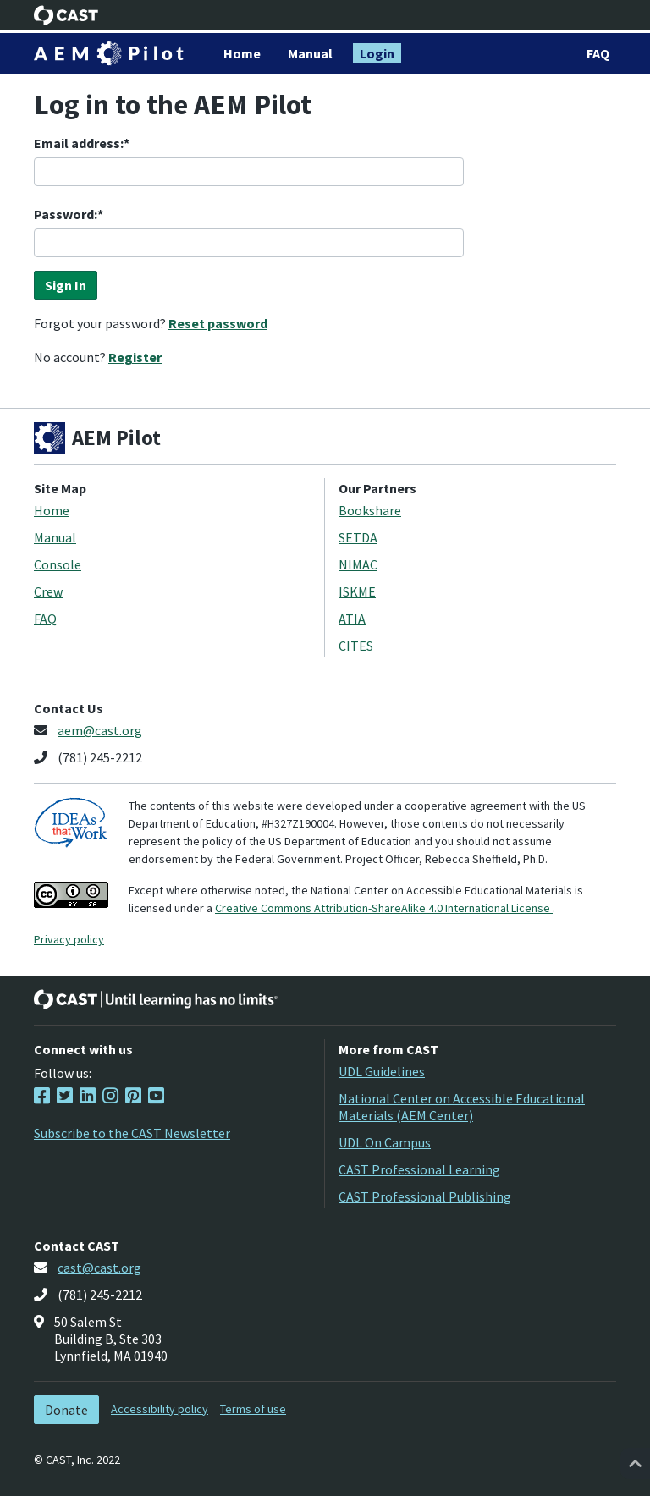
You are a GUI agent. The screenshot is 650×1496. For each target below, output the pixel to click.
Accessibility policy (159, 1408)
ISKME (357, 591)
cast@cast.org (99, 1267)
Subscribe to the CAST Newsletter (132, 1133)
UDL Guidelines (382, 1071)
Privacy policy (69, 939)
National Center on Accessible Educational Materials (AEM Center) (462, 1107)
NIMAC (358, 564)
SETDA (358, 537)
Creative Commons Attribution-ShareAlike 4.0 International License (384, 908)
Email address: (79, 143)
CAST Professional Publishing (425, 1196)
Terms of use (253, 1408)
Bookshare (370, 510)
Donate (66, 1409)
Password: (65, 214)
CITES (356, 645)
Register (135, 357)
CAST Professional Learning (419, 1169)
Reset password (217, 323)
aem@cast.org (100, 730)
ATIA (352, 618)
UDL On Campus (385, 1142)
